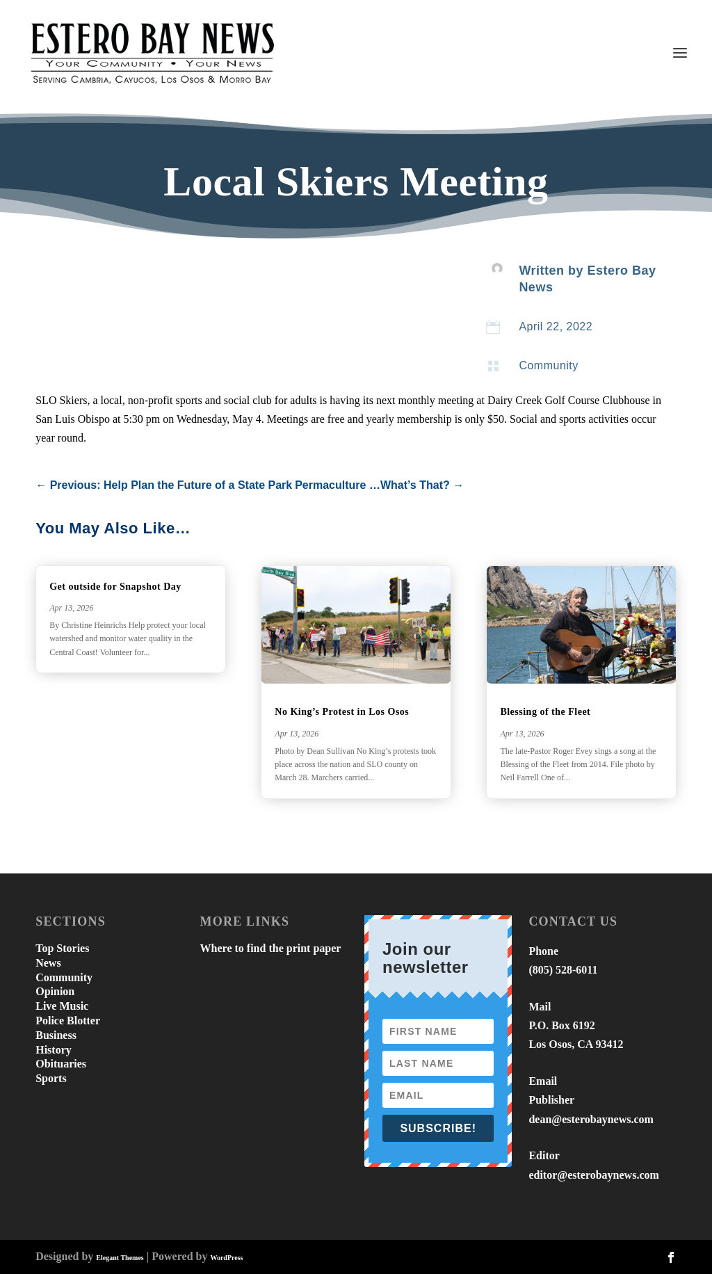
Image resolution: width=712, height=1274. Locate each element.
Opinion (54, 991)
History (53, 1050)
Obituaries (60, 1064)
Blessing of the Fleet (545, 712)
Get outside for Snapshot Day (115, 586)
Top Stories (62, 948)
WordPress (226, 1257)
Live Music (61, 1006)
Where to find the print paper (270, 948)
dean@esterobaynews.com (590, 1119)
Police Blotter (67, 1020)
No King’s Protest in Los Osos (342, 712)
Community (548, 365)
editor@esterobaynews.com (593, 1175)
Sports (50, 1078)
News (47, 963)
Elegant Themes (119, 1257)
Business (55, 1035)
